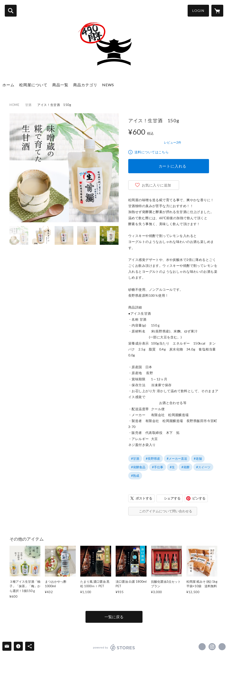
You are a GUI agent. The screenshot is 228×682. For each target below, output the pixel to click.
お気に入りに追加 (156, 185)
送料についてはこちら (151, 152)
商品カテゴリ (85, 84)
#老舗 (198, 458)
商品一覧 (60, 84)
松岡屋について (33, 84)
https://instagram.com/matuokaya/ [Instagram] (212, 646)
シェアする (172, 498)
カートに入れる (173, 166)
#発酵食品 (138, 467)
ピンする (198, 498)
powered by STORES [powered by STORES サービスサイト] (114, 647)
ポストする (144, 498)
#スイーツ (203, 467)
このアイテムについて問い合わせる (165, 511)
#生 (172, 467)
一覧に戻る (114, 616)
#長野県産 (153, 458)
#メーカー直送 (177, 458)
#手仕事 (157, 467)
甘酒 (28, 105)
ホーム (8, 84)
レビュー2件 (172, 142)
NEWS (108, 84)
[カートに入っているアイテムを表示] (217, 11)
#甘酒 (135, 458)
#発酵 (185, 467)
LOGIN (198, 11)
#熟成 (135, 475)
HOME (14, 105)
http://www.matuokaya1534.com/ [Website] (222, 646)
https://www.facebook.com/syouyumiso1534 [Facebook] (202, 646)
